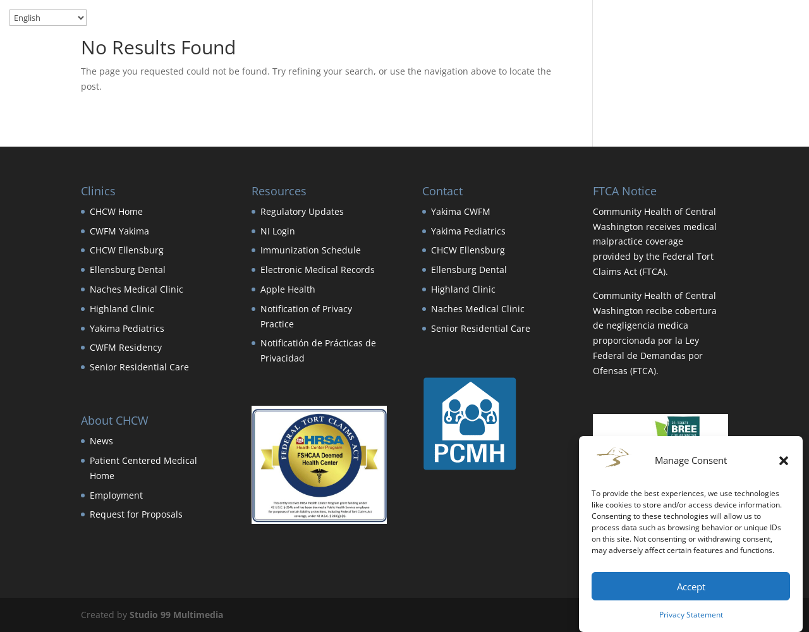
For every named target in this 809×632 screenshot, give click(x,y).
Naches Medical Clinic (136, 289)
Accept (691, 586)
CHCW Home (116, 211)
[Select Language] (48, 17)
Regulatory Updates (302, 211)
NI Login (277, 231)
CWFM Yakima (119, 231)
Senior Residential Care (139, 367)
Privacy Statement (691, 614)
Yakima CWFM (460, 211)
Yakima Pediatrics (127, 328)
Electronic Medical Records (317, 270)
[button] (783, 460)
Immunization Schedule (310, 250)
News (101, 441)
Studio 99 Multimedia (176, 615)
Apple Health (287, 289)
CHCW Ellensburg (127, 250)
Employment (116, 495)
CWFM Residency (126, 347)
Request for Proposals (136, 514)
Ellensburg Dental (128, 270)
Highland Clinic (122, 309)
